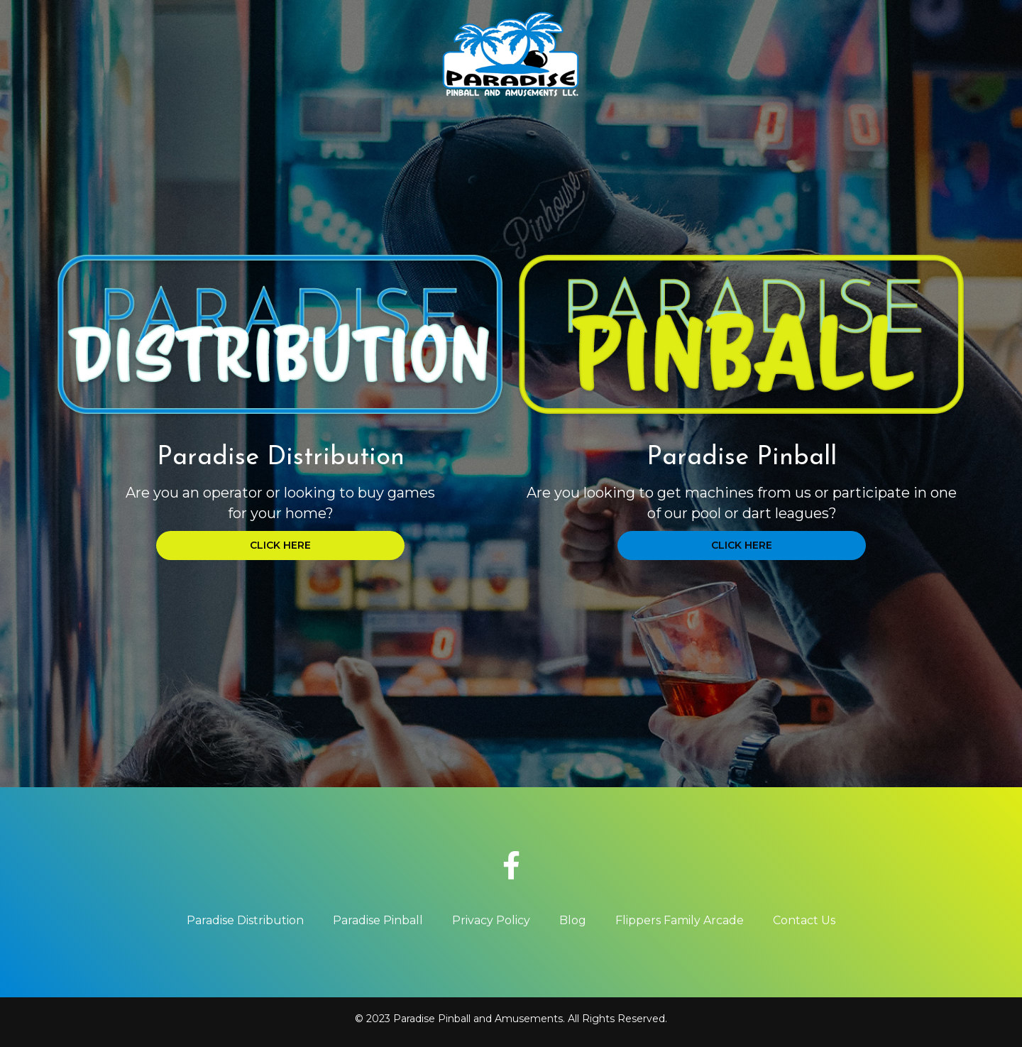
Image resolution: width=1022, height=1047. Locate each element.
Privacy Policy (491, 920)
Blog (572, 920)
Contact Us (804, 920)
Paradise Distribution (245, 920)
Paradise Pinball (378, 920)
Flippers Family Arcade (679, 920)
